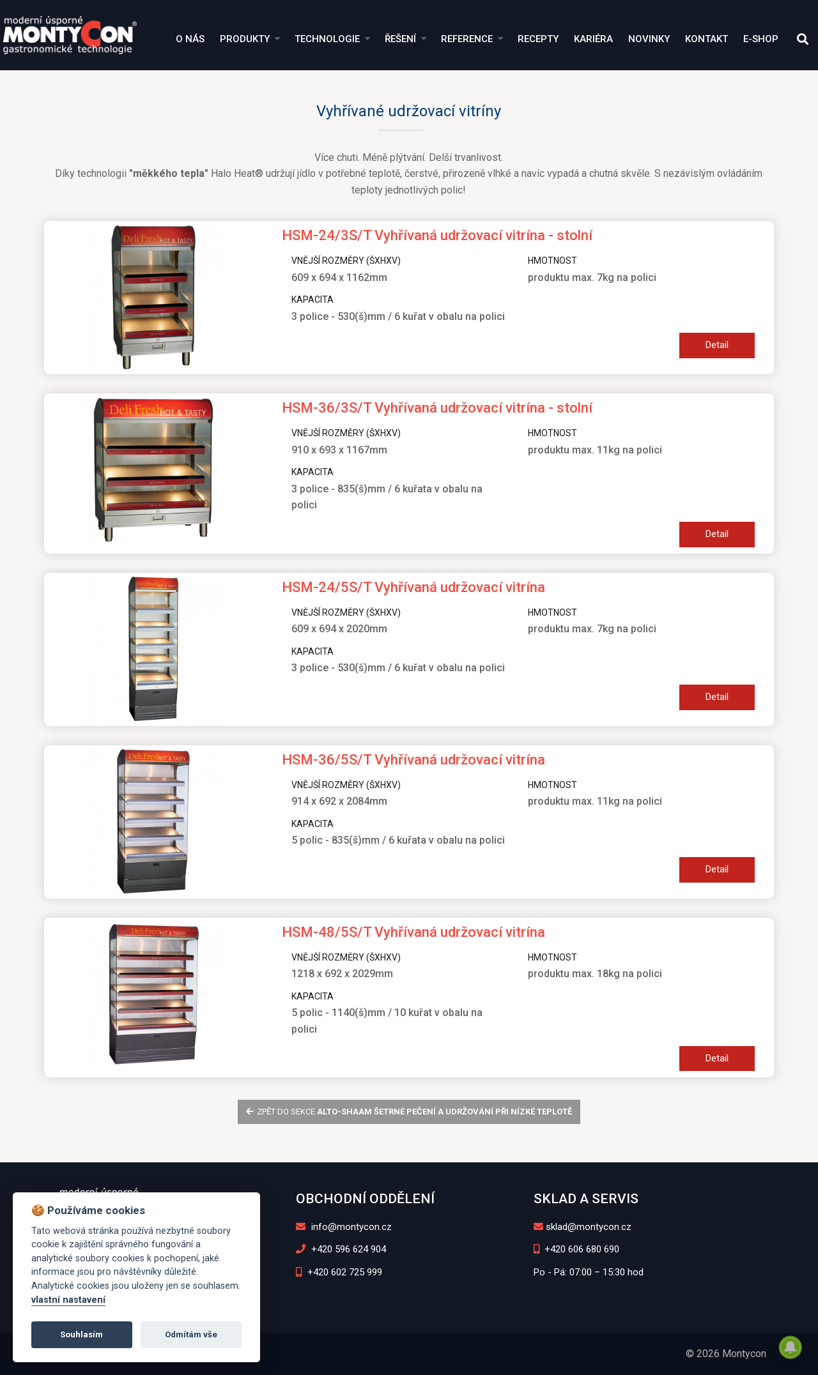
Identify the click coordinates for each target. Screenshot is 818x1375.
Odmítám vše (191, 1334)
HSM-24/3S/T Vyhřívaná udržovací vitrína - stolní (437, 235)
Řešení (400, 39)
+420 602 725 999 (339, 1272)
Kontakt (706, 39)
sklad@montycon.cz (583, 1227)
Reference (467, 39)
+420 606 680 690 (577, 1249)
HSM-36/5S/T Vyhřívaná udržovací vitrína (413, 760)
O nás (190, 39)
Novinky (649, 39)
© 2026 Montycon (726, 1354)
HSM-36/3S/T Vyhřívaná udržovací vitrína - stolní (437, 408)
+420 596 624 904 (341, 1249)
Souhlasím (81, 1334)
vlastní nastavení (68, 1300)
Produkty (245, 39)
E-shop (760, 39)
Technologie (327, 39)
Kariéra (593, 39)
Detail (717, 345)
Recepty (538, 39)
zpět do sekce (409, 1111)
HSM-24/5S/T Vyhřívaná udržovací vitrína (413, 587)
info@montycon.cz (344, 1227)
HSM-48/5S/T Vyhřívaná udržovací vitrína (413, 932)
